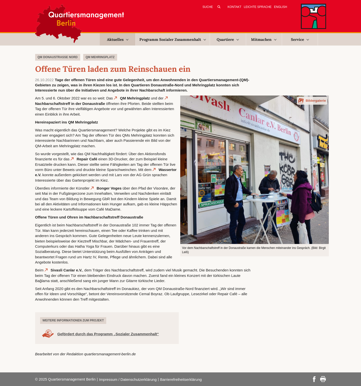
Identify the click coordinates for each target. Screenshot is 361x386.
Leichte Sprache (258, 7)
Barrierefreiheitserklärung (181, 379)
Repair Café (87, 159)
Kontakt (234, 7)
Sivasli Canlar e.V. (66, 270)
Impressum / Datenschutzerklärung (128, 379)
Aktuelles (118, 39)
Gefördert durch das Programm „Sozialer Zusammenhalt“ (108, 334)
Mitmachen (264, 39)
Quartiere (228, 39)
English (280, 7)
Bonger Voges (109, 188)
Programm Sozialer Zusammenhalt (172, 39)
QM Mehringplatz (135, 98)
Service (300, 39)
